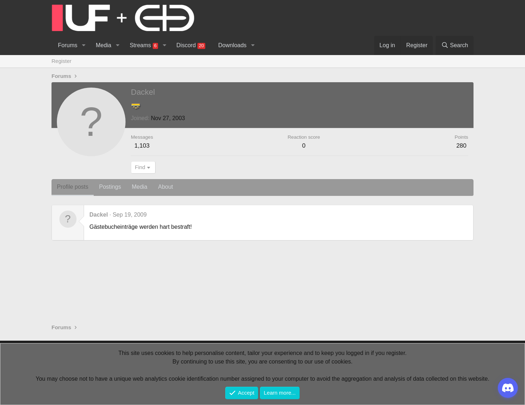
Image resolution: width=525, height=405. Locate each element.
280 (461, 145)
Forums (67, 45)
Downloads (232, 45)
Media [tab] (139, 187)
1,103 (142, 145)
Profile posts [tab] (72, 187)
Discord (190, 45)
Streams (144, 45)
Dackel (98, 215)
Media (104, 45)
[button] (83, 45)
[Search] (455, 45)
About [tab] (165, 187)
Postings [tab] (110, 187)
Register (61, 61)
